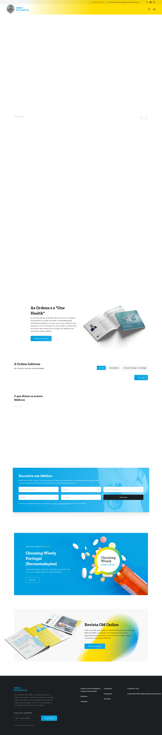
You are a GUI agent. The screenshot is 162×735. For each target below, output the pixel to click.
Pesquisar (123, 497)
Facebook (108, 689)
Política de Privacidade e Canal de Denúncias (91, 690)
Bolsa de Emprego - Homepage (135, 368)
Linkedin (84, 701)
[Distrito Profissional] (123, 489)
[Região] (39, 497)
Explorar (32, 580)
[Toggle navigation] (154, 9)
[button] (141, 117)
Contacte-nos (133, 689)
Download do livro (41, 338)
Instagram (108, 694)
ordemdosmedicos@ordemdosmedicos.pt (144, 694)
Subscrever (49, 718)
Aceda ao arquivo (95, 646)
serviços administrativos (61, 503)
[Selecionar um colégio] (81, 489)
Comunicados (114, 368)
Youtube (107, 699)
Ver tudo (141, 377)
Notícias (101, 368)
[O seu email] (30, 718)
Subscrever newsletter (23, 713)
